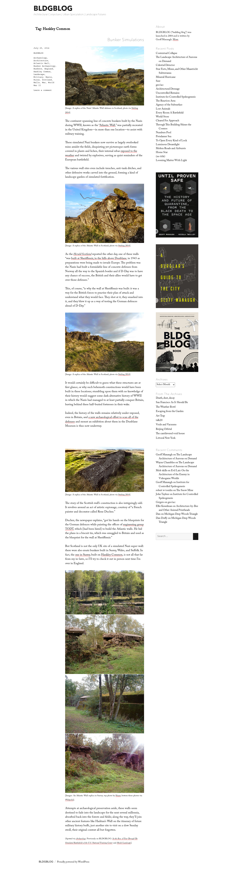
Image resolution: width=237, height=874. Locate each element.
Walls (37, 82)
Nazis (49, 77)
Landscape (39, 74)
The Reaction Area (165, 101)
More (175, 40)
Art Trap (160, 416)
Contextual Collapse (166, 53)
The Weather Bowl (165, 407)
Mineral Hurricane (165, 77)
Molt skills (161, 471)
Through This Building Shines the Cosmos (173, 127)
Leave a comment (43, 90)
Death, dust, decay (165, 398)
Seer (158, 81)
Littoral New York (165, 438)
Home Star (162, 152)
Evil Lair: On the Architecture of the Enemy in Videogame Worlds (174, 475)
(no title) (160, 156)
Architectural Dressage (168, 89)
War (44, 82)
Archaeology (40, 58)
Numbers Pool (163, 133)
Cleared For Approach (167, 121)
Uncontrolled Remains (167, 93)
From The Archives (169, 394)
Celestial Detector (165, 65)
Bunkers (38, 69)
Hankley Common (111, 555)
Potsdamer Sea (163, 136)
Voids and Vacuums (166, 425)
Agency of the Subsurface (169, 105)
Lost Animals (163, 109)
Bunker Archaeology (44, 66)
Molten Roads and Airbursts (171, 148)
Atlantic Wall (107, 125)
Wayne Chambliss (165, 462)
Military (38, 77)
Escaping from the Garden (169, 411)
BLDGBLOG (53, 8)
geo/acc (160, 85)
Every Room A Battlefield (169, 113)
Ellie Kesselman (164, 506)
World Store (162, 117)
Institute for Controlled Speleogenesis (176, 97)
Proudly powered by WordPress (73, 862)
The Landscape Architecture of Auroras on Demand (176, 59)
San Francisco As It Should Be (172, 402)
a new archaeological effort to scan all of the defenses (101, 419)
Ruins (37, 80)
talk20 (159, 420)
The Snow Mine (184, 490)
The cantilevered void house (170, 433)
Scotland (47, 80)
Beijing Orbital (164, 429)
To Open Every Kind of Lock (171, 141)
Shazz (118, 796)
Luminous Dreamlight (168, 144)
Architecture (41, 60)
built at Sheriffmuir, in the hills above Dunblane (98, 258)
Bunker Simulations (125, 39)
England (48, 69)
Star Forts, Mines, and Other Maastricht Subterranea (177, 71)
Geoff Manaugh (164, 455)
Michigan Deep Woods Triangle (181, 514)
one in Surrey (82, 555)
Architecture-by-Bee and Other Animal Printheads (178, 508)
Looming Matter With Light (171, 160)
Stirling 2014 (124, 246)
